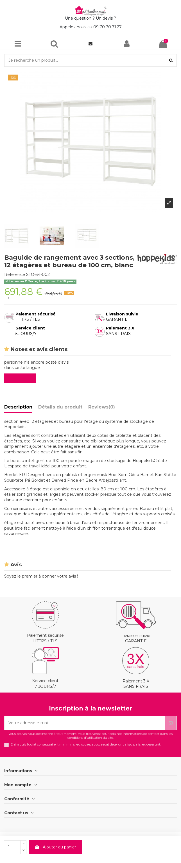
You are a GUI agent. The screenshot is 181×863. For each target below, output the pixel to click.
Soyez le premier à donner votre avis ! (41, 576)
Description (18, 407)
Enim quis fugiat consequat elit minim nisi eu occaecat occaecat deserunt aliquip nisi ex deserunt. (86, 744)
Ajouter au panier (55, 847)
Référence (14, 274)
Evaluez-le (21, 378)
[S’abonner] (171, 723)
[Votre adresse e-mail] (84, 723)
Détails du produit (60, 407)
